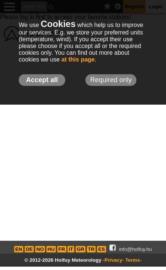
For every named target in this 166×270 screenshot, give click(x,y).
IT (71, 249)
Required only (111, 80)
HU (51, 249)
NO (40, 249)
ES (101, 249)
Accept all (42, 80)
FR (61, 249)
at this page (78, 59)
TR (91, 249)
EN (18, 249)
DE (29, 249)
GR (80, 249)
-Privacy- (113, 260)
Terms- (133, 260)
